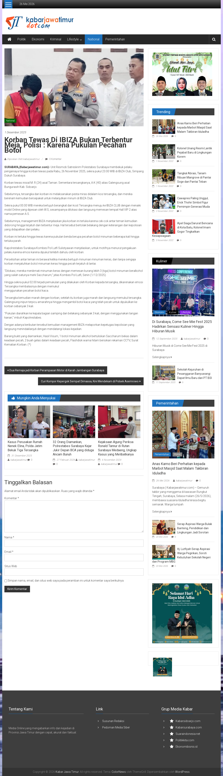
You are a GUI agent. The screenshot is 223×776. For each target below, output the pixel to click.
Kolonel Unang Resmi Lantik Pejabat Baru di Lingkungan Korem (194, 152)
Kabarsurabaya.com (189, 727)
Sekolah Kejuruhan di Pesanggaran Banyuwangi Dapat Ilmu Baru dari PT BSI (194, 374)
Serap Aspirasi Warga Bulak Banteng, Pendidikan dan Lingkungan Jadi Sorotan (194, 528)
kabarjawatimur (18, 459)
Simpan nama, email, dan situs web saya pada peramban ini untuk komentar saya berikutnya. (66, 580)
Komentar (11, 498)
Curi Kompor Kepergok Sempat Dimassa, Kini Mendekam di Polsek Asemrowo (90, 381)
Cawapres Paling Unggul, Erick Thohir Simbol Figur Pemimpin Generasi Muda (193, 202)
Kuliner (172, 312)
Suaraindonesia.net (188, 733)
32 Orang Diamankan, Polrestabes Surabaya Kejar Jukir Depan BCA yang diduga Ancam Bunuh (73, 448)
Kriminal (55, 39)
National (93, 39)
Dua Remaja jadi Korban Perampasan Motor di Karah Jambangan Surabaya (56, 370)
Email (8, 551)
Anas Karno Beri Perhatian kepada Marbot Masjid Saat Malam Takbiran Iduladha (194, 127)
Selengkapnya (162, 357)
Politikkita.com (185, 740)
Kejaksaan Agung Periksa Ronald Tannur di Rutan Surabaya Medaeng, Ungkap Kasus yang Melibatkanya (117, 448)
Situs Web (10, 566)
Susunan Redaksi (113, 721)
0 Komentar (53, 159)
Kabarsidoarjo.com (188, 721)
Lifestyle (73, 39)
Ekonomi (38, 39)
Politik (21, 39)
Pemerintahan (115, 39)
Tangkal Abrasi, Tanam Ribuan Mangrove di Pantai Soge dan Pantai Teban (194, 177)
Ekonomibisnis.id (186, 746)
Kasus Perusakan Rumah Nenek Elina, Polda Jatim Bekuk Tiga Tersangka (25, 446)
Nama (9, 537)
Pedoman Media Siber (116, 727)
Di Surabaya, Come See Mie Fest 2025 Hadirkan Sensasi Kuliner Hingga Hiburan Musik (182, 326)
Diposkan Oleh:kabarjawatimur (23, 159)
